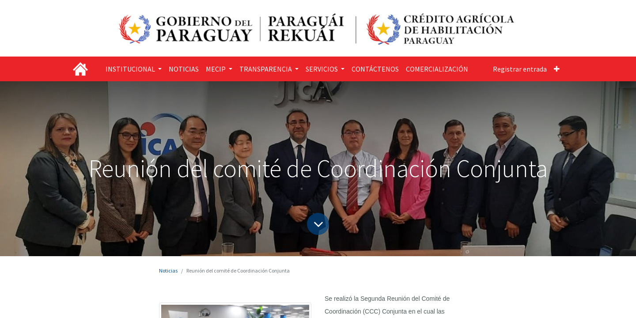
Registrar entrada (520, 68)
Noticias (168, 270)
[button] (556, 69)
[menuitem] (183, 69)
